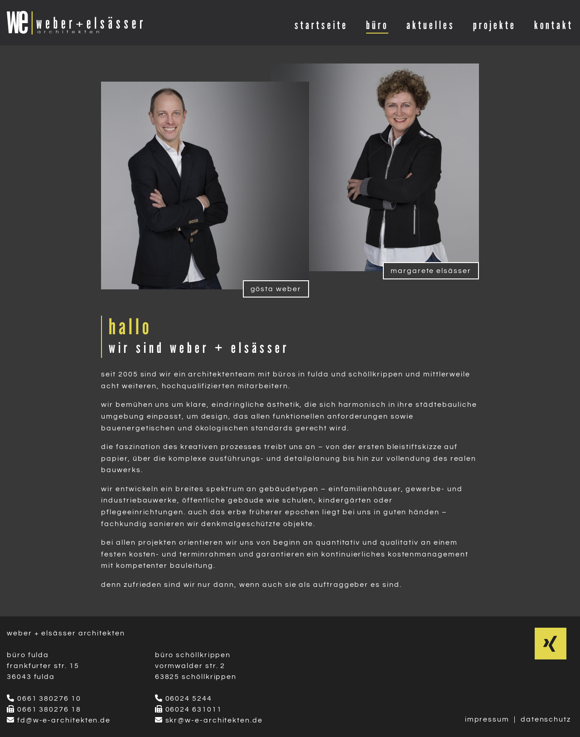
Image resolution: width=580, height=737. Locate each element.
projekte (494, 25)
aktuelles (430, 25)
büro (377, 25)
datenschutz (546, 719)
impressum (487, 719)
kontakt (553, 25)
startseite (321, 25)
